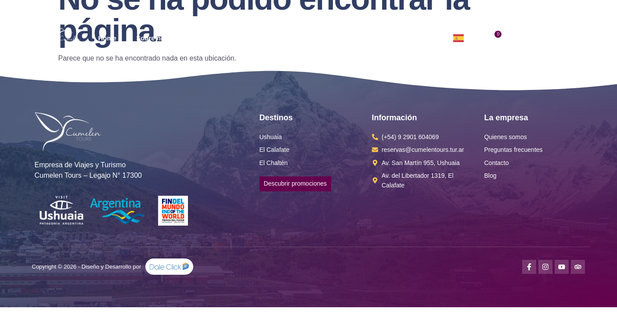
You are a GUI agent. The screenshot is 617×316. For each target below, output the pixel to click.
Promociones (284, 38)
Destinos (224, 38)
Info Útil (342, 38)
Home (107, 38)
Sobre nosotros (160, 38)
